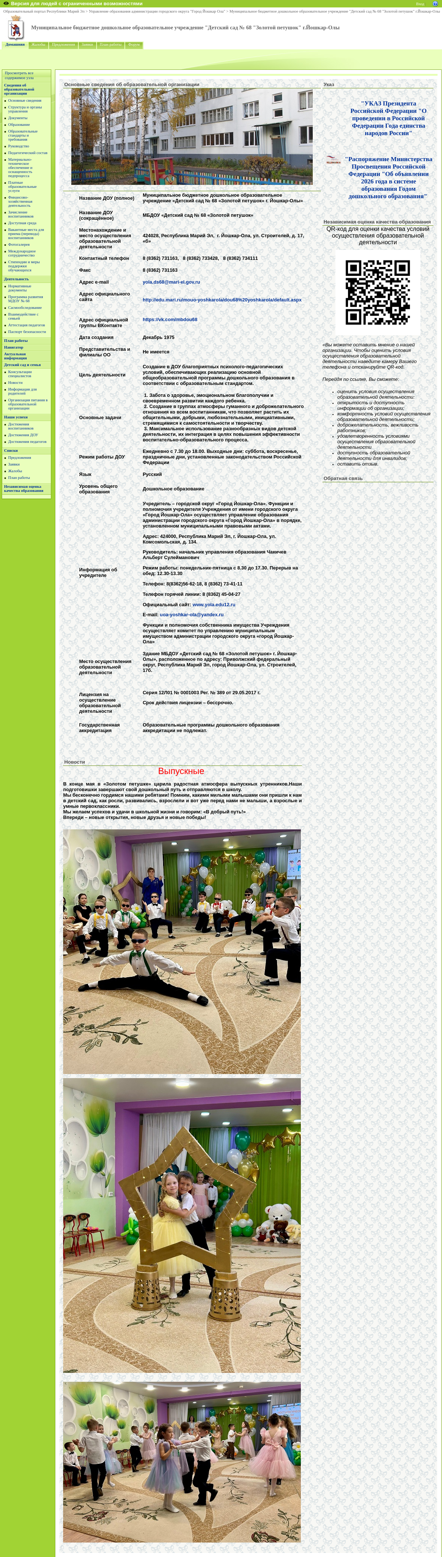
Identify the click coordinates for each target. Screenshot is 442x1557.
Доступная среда (22, 223)
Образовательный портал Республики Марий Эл (44, 11)
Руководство (18, 146)
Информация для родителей (22, 391)
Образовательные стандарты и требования (23, 135)
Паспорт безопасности (27, 332)
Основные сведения (25, 100)
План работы (111, 44)
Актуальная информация (15, 356)
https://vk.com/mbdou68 (170, 319)
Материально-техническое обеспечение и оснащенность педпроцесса (20, 167)
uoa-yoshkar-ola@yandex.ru (192, 614)
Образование (19, 125)
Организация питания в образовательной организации (28, 404)
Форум (134, 44)
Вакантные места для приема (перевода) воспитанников (26, 234)
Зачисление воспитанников (20, 214)
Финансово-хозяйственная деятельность (20, 201)
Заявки (87, 44)
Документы (17, 118)
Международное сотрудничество (22, 253)
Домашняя (15, 44)
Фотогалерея (19, 244)
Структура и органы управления (25, 109)
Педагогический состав (28, 153)
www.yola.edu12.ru (213, 604)
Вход (420, 4)
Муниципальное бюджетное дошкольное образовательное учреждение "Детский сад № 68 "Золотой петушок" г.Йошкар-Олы (335, 11)
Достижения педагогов (27, 442)
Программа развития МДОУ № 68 (25, 299)
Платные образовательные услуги (22, 186)
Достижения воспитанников (20, 426)
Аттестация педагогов (26, 325)
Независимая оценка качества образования (23, 488)
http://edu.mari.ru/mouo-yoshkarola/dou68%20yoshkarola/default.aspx (222, 300)
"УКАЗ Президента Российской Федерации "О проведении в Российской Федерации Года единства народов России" (389, 118)
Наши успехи (15, 417)
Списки (11, 450)
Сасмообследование (25, 308)
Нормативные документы (19, 288)
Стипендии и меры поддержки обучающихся (24, 266)
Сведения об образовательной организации (19, 89)
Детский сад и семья (22, 365)
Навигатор (13, 347)
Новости (15, 383)
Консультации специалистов (20, 374)
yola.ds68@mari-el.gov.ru (171, 282)
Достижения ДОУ (23, 435)
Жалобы (38, 44)
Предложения (63, 44)
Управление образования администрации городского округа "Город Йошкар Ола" (157, 11)
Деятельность (16, 279)
